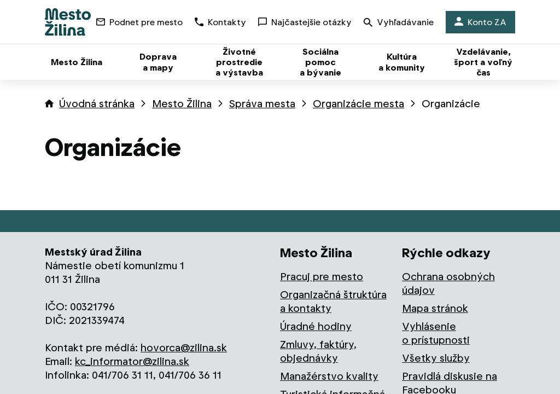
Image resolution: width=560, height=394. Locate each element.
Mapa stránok (435, 308)
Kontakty (220, 22)
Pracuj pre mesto (321, 276)
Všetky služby (436, 358)
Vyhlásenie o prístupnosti (436, 333)
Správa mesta (262, 104)
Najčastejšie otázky (305, 22)
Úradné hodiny (316, 326)
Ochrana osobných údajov (448, 283)
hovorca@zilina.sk (184, 348)
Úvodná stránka (97, 104)
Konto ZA (480, 22)
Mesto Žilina (182, 104)
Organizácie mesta (358, 104)
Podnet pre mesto (139, 22)
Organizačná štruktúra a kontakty (333, 301)
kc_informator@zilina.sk (132, 361)
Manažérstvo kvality (329, 376)
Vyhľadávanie (399, 23)
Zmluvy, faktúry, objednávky (318, 351)
